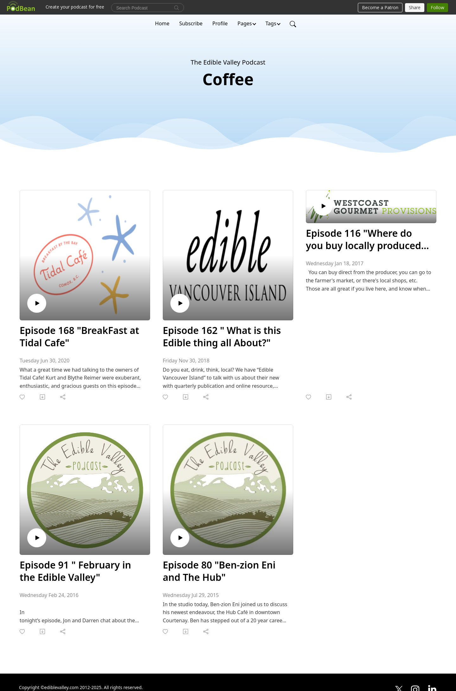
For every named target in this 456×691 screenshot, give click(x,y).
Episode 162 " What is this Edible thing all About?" (222, 336)
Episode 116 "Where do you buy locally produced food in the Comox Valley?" (367, 239)
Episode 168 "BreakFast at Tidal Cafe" (79, 336)
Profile (220, 23)
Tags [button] (270, 23)
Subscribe (190, 23)
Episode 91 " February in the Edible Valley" (75, 571)
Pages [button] (245, 23)
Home (162, 23)
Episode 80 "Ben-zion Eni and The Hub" (219, 571)
